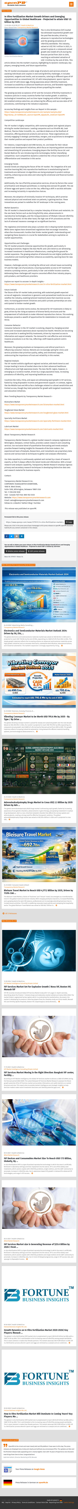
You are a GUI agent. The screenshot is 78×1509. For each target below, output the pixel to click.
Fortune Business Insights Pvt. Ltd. (15, 1327)
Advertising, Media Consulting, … (23, 625)
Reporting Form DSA (55, 1502)
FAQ (3, 1502)
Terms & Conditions (28, 1502)
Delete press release (15, 551)
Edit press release (36, 551)
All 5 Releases (9, 913)
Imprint (7, 1502)
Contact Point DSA (42, 1502)
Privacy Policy (16, 1502)
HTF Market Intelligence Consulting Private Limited (21, 983)
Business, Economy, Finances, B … (23, 711)
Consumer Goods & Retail (20, 885)
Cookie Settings (69, 1502)
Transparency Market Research (27, 27)
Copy (69, 522)
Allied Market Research (11, 1155)
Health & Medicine (27, 25)
